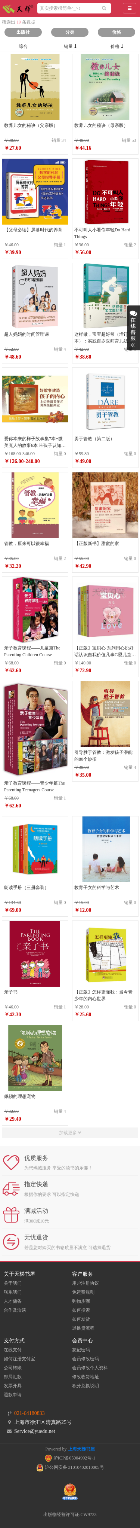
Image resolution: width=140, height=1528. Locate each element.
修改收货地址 (85, 1376)
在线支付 (13, 1349)
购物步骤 (81, 1301)
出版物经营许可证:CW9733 (70, 1514)
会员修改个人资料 (90, 1367)
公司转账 (13, 1367)
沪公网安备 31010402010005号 (70, 1467)
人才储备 (13, 1301)
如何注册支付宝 (19, 1358)
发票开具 (13, 1385)
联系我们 (13, 1292)
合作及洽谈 (15, 1310)
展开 (133, 327)
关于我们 (13, 1283)
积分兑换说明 (85, 1385)
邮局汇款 (13, 1376)
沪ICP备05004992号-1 (70, 1458)
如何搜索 (81, 1310)
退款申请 (13, 1394)
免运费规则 (83, 1292)
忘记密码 (81, 1349)
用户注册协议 (85, 1283)
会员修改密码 (85, 1358)
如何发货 (81, 1319)
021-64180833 (29, 1413)
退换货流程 (83, 1328)
